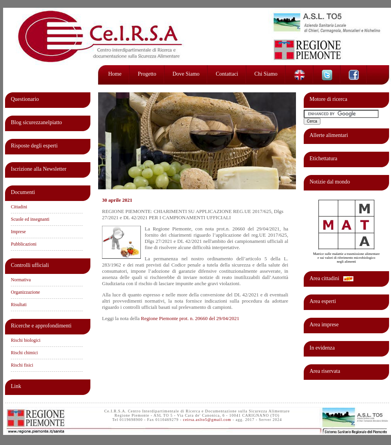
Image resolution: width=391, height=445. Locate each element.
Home (114, 74)
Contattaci (227, 74)
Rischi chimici (24, 352)
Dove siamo (186, 74)
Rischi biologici (25, 340)
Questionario (25, 99)
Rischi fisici (22, 365)
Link (16, 386)
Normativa (21, 279)
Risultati (19, 304)
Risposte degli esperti (34, 146)
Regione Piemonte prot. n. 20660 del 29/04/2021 (190, 318)
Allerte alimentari (329, 135)
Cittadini (19, 207)
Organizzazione (25, 292)
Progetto (147, 74)
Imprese (18, 231)
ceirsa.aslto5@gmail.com (207, 419)
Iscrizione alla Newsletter (38, 169)
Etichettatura (323, 158)
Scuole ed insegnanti (30, 219)
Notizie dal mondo (330, 182)
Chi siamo (266, 74)
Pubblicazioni (23, 244)
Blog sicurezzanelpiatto (36, 122)
